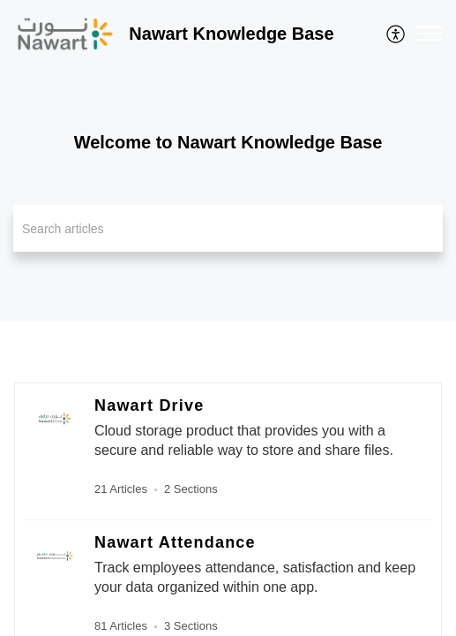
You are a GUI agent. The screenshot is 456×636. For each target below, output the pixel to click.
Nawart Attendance (175, 542)
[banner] (228, 160)
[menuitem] (396, 33)
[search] (228, 228)
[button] (396, 33)
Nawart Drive (149, 405)
